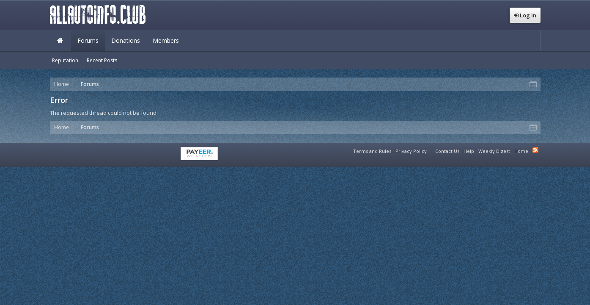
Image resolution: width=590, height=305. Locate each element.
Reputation (65, 60)
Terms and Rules (372, 151)
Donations (125, 40)
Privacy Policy (411, 151)
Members (166, 40)
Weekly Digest (494, 151)
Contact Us (447, 151)
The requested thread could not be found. (104, 112)
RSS (535, 150)
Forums (88, 40)
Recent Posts (102, 60)
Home (60, 40)
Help (469, 151)
